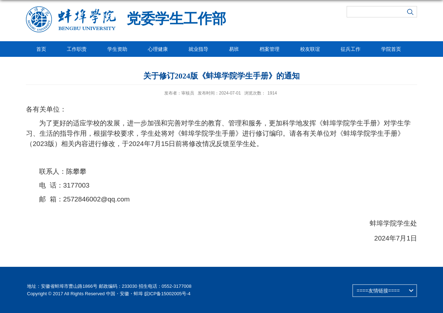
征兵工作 (351, 49)
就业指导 (198, 49)
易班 (234, 49)
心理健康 (158, 49)
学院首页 (391, 49)
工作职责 (77, 49)
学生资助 (117, 49)
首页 (41, 49)
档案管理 (269, 49)
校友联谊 (310, 49)
